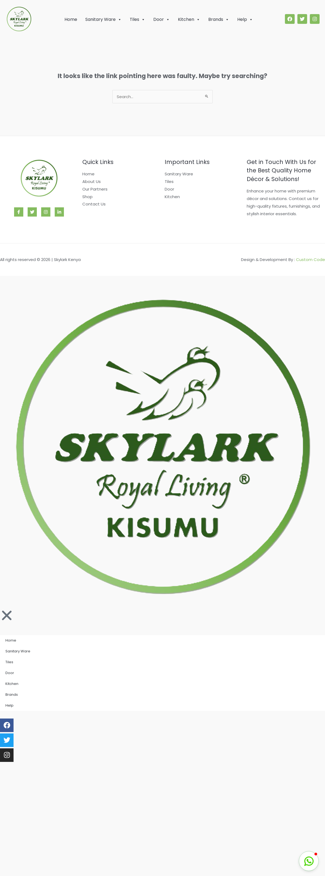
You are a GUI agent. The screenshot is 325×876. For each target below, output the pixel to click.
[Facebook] (18, 212)
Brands (218, 19)
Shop (87, 196)
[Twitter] (32, 212)
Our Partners (95, 189)
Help (245, 19)
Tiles (137, 19)
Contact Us (94, 204)
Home (70, 19)
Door (161, 19)
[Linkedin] (59, 212)
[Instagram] (45, 212)
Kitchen (189, 19)
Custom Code (310, 259)
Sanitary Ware (103, 19)
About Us (91, 181)
